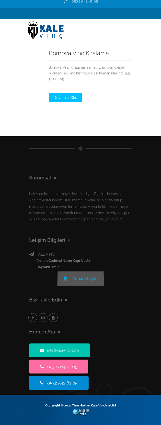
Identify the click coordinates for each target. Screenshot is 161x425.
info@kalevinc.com (59, 350)
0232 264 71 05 (58, 366)
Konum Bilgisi (80, 278)
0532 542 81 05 (59, 382)
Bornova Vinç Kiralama (79, 53)
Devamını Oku (65, 97)
